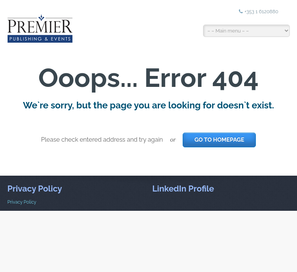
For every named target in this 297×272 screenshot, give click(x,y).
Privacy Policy (22, 202)
